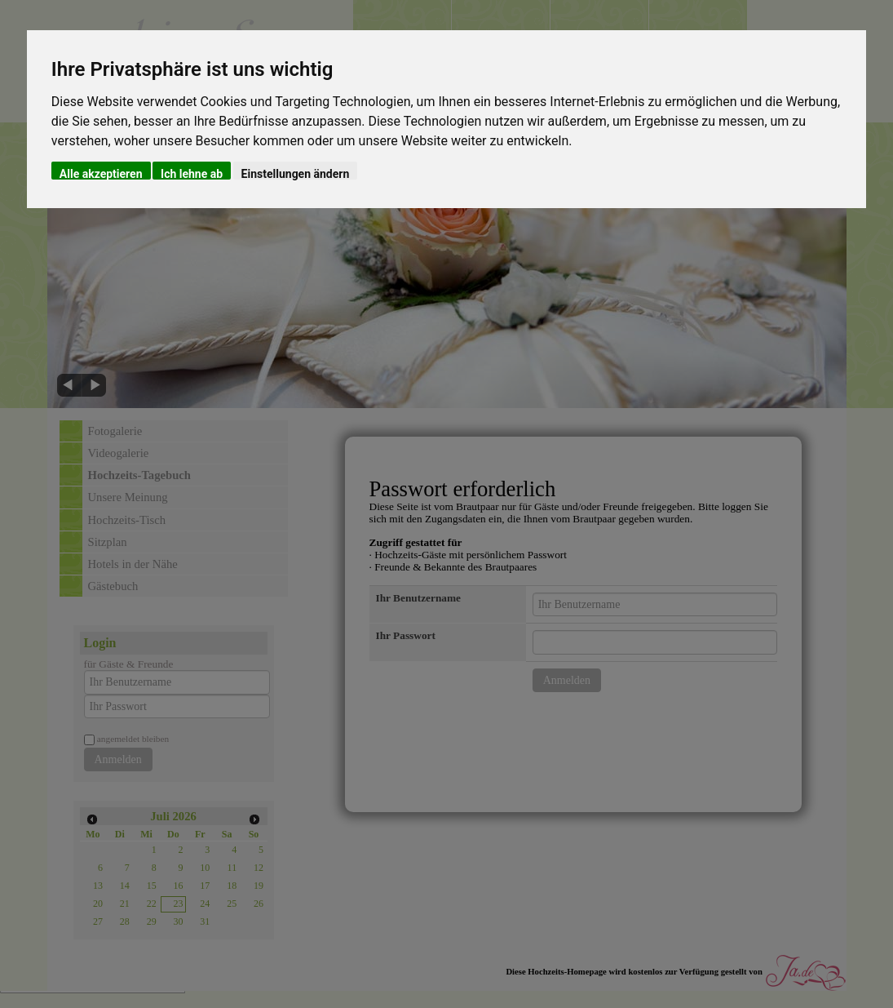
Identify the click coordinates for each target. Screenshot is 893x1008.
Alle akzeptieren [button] (101, 173)
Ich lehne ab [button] (192, 173)
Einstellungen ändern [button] (295, 173)
